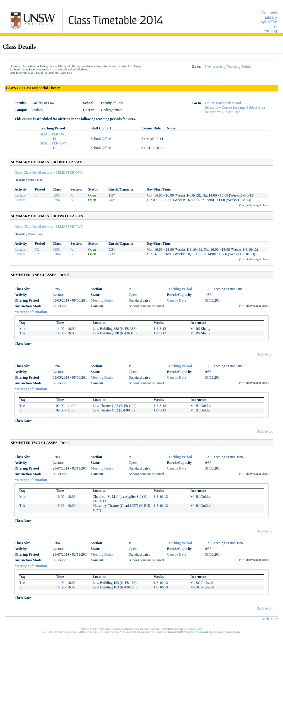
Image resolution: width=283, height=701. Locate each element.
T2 (37, 249)
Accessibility (233, 631)
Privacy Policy (189, 631)
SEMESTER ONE (53, 134)
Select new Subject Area (222, 112)
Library (271, 17)
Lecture (20, 195)
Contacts (269, 13)
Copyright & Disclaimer (211, 631)
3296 (56, 200)
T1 (37, 195)
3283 (56, 249)
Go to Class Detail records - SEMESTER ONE (48, 172)
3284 (56, 254)
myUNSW (268, 22)
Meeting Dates (102, 300)
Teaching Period (179, 289)
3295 (56, 195)
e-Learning (269, 28)
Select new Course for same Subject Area (235, 107)
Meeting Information (30, 312)
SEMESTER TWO (53, 143)
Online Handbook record (223, 103)
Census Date (176, 300)
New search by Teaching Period (228, 66)
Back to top (265, 354)
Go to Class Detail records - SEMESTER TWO (48, 227)
